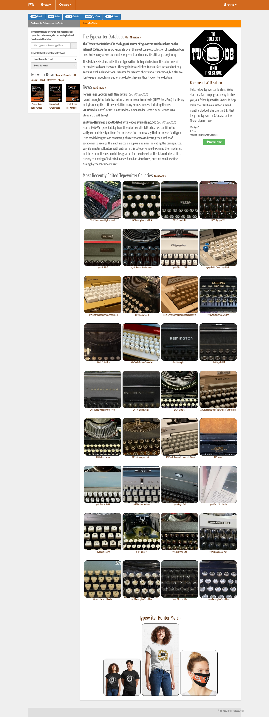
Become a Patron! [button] (214, 142)
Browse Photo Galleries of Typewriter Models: (48, 53)
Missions (65, 4)
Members (230, 4)
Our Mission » (133, 37)
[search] (54, 59)
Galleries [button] (72, 16)
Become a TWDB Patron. (206, 83)
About (46, 4)
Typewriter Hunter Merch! (160, 618)
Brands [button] (36, 16)
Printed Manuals (63, 75)
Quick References (48, 80)
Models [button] (54, 16)
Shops (61, 80)
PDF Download (36, 108)
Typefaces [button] (92, 16)
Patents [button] (111, 16)
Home (85, 23)
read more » (99, 87)
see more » (160, 176)
